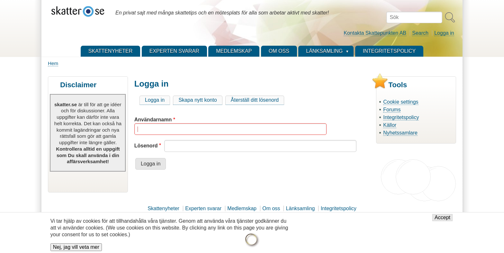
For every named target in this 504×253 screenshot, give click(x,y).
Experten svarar (203, 208)
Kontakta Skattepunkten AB (375, 33)
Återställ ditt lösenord (255, 100)
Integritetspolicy (401, 117)
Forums (392, 109)
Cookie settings (400, 102)
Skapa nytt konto (197, 100)
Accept (442, 220)
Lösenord (146, 145)
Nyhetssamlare (400, 133)
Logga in (444, 33)
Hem (53, 63)
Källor (389, 125)
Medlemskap (241, 208)
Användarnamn (153, 119)
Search (420, 33)
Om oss (271, 208)
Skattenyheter (163, 208)
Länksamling (300, 208)
